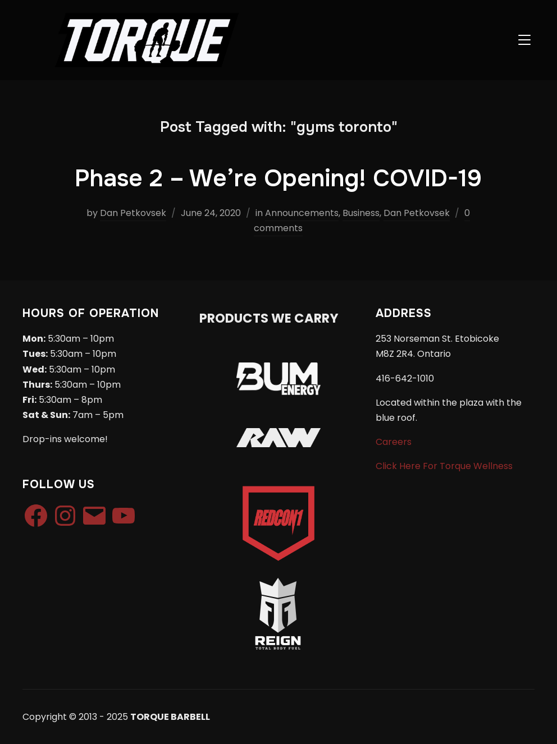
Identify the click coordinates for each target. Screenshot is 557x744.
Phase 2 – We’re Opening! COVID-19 (278, 178)
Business (361, 212)
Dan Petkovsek (133, 212)
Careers (394, 441)
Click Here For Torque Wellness (444, 466)
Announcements (302, 212)
